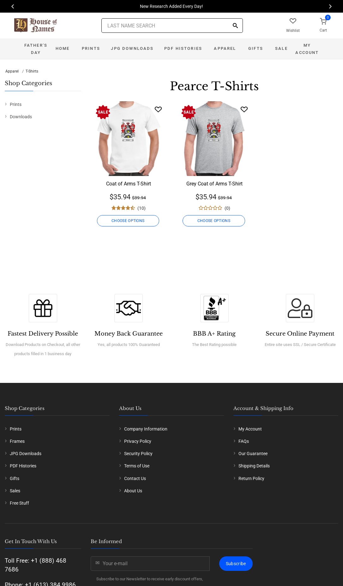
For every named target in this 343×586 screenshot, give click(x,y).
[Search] (235, 26)
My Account (307, 49)
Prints (91, 48)
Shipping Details (254, 465)
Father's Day (35, 49)
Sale (281, 48)
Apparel (225, 48)
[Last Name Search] (172, 25)
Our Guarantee (253, 453)
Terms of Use (136, 465)
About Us (133, 490)
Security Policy (138, 453)
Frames (17, 441)
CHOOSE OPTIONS (128, 221)
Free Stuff (19, 503)
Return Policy (251, 478)
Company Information (145, 428)
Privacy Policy (137, 441)
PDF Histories (183, 48)
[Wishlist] (158, 109)
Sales (15, 490)
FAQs (243, 441)
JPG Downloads (132, 48)
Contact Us (135, 478)
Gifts (255, 48)
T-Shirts (32, 71)
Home (63, 48)
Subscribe (236, 563)
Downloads (21, 116)
